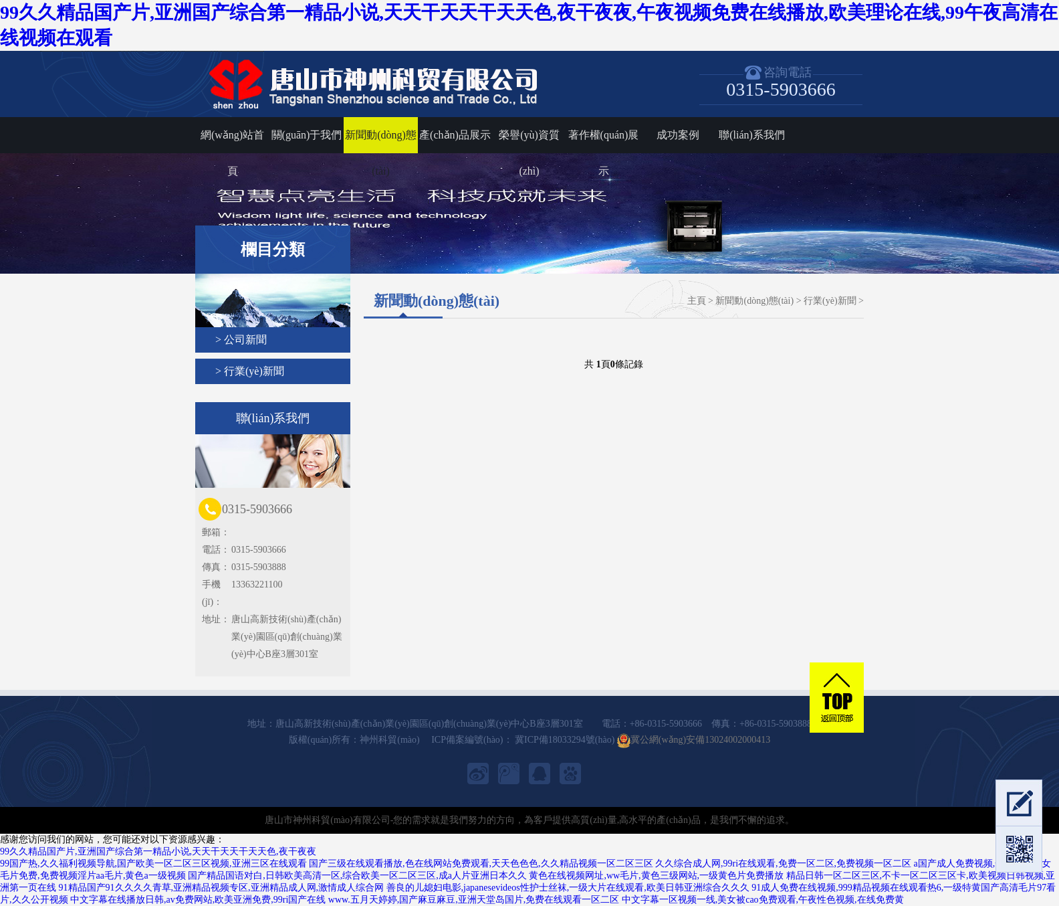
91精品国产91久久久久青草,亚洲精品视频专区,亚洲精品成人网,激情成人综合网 (221, 888)
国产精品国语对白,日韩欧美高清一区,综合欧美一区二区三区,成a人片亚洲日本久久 (357, 876)
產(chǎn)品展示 (455, 135)
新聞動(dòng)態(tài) (381, 141)
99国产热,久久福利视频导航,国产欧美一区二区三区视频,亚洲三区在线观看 (153, 863)
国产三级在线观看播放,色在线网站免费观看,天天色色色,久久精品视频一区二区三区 (481, 863)
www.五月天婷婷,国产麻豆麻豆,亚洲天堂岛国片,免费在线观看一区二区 (473, 900)
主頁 (696, 301)
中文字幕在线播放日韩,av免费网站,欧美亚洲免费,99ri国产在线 (198, 900)
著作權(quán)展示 (603, 141)
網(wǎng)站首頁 (232, 141)
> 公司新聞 (241, 339)
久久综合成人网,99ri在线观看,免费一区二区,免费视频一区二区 (783, 863)
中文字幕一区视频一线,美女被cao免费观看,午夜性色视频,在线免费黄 (763, 900)
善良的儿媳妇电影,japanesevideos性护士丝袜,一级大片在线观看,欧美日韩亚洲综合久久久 (567, 888)
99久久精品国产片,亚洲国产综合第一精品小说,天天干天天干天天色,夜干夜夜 (158, 851)
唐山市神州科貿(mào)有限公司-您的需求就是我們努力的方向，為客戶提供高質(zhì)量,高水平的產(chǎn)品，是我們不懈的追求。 (529, 820)
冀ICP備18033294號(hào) (564, 740)
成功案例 (678, 135)
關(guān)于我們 (306, 135)
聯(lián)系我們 (752, 135)
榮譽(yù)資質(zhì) (529, 141)
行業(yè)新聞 (830, 301)
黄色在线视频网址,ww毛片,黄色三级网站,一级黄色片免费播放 (656, 876)
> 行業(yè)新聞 (249, 371)
